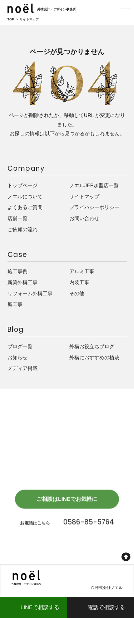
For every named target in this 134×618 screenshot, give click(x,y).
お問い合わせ (84, 219)
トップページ (23, 186)
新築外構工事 (23, 283)
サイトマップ (84, 196)
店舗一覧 (18, 219)
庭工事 (15, 304)
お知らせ (18, 357)
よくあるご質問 (25, 207)
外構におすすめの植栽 (94, 357)
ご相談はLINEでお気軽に (66, 500)
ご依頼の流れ (23, 229)
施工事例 (18, 271)
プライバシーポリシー (94, 207)
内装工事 (79, 283)
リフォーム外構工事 (30, 293)
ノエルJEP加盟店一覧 (94, 186)
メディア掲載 (23, 368)
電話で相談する (106, 607)
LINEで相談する (39, 607)
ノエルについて (25, 196)
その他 (76, 293)
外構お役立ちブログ (91, 347)
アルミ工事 (81, 271)
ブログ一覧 (20, 347)
